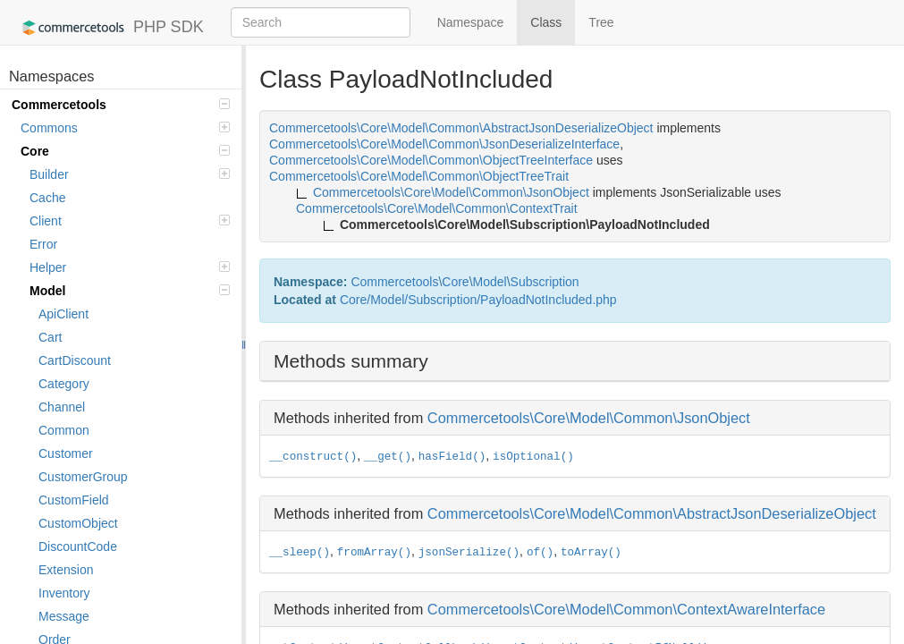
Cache (47, 198)
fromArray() (374, 553)
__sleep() (299, 553)
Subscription (545, 282)
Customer (65, 453)
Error (43, 244)
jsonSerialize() (469, 553)
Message (63, 616)
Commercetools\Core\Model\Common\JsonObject (588, 418)
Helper (130, 267)
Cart (50, 337)
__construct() (313, 457)
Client (130, 221)
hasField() (452, 457)
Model (130, 291)
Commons (125, 128)
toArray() (591, 553)
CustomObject (78, 523)
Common (63, 430)
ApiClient (63, 314)
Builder (130, 174)
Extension (65, 570)
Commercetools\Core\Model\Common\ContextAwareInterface (626, 609)
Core (125, 151)
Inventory (64, 593)
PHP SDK (108, 27)
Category (63, 384)
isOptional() (533, 457)
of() (540, 553)
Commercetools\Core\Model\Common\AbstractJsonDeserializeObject (651, 513)
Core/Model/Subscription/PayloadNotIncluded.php (478, 299)
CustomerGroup (83, 477)
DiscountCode (77, 546)
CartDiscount (74, 360)
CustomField (73, 500)
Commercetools (121, 104)
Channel (61, 407)
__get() (387, 457)
